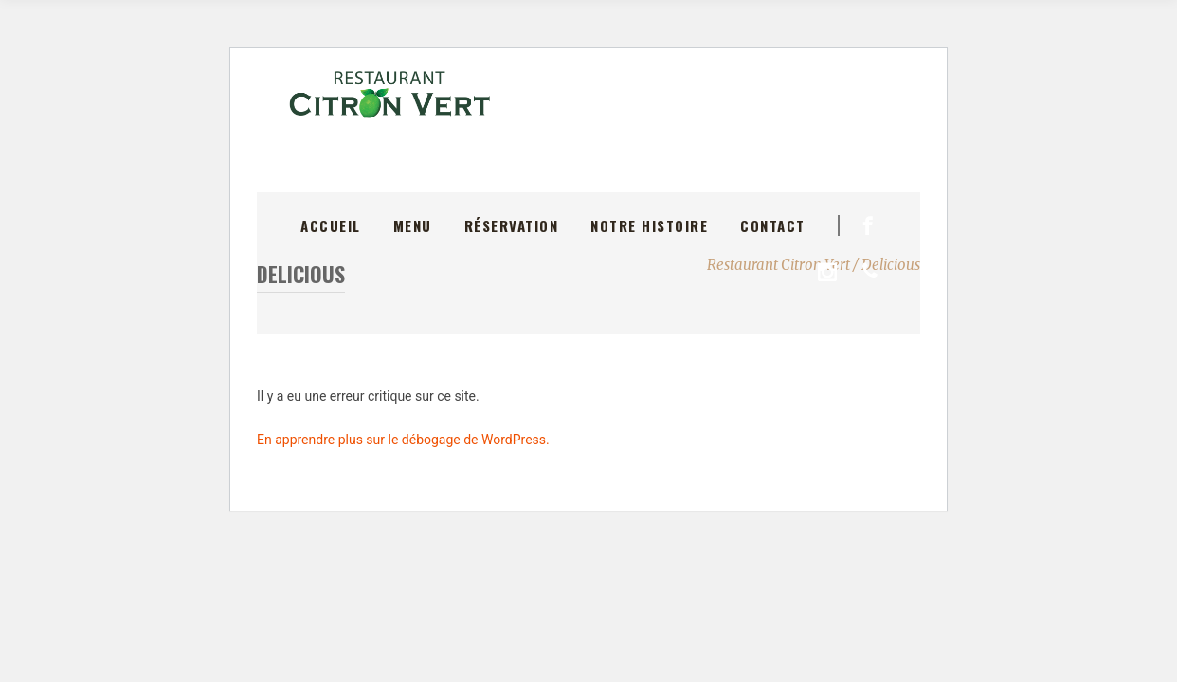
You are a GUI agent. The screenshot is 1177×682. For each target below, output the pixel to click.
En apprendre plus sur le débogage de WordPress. (403, 439)
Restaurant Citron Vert (778, 265)
